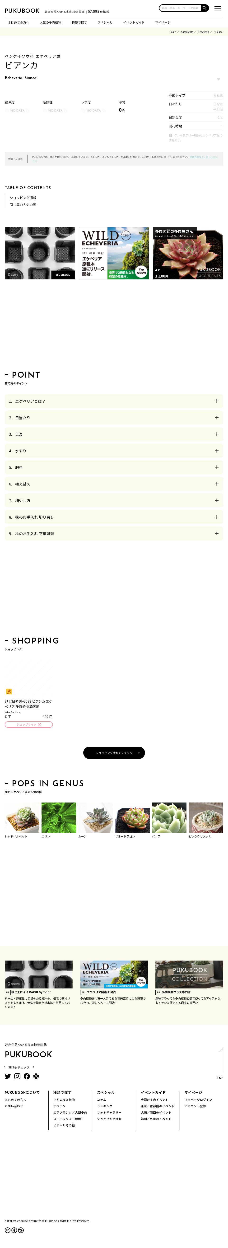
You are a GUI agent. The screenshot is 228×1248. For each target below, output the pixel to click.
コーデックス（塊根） (68, 1119)
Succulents (187, 32)
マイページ (163, 22)
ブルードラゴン (125, 837)
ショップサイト (26, 724)
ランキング (104, 1107)
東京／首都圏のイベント (158, 1107)
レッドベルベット (16, 837)
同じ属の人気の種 (23, 204)
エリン (46, 837)
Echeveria (203, 32)
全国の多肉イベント (155, 1100)
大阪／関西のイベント (156, 1113)
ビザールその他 (64, 1126)
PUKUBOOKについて (22, 1093)
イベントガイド (134, 22)
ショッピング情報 (23, 197)
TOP (219, 1066)
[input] (180, 8)
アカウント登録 (195, 1107)
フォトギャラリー (109, 1113)
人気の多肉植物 (50, 22)
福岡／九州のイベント (156, 1119)
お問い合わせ (14, 1107)
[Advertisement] (114, 327)
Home (173, 32)
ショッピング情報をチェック (114, 753)
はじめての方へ (18, 22)
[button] (205, 8)
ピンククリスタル (200, 837)
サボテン (59, 1107)
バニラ (156, 837)
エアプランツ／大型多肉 (70, 1113)
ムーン (82, 837)
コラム (101, 1100)
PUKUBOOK (28, 11)
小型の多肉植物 (64, 1100)
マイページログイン (198, 1100)
